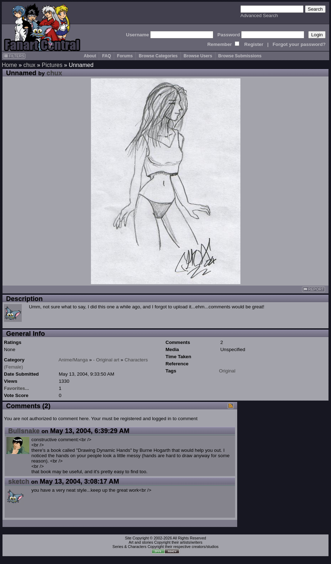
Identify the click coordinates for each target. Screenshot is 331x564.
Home (9, 65)
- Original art (106, 359)
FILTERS (14, 56)
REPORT (313, 289)
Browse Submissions (239, 55)
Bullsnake (24, 430)
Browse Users (198, 55)
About (90, 55)
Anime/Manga (73, 359)
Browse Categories (158, 55)
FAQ (106, 55)
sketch (18, 481)
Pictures (52, 65)
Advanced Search (259, 15)
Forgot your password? (299, 44)
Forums (125, 55)
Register (253, 44)
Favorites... (16, 388)
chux (29, 65)
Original (227, 371)
